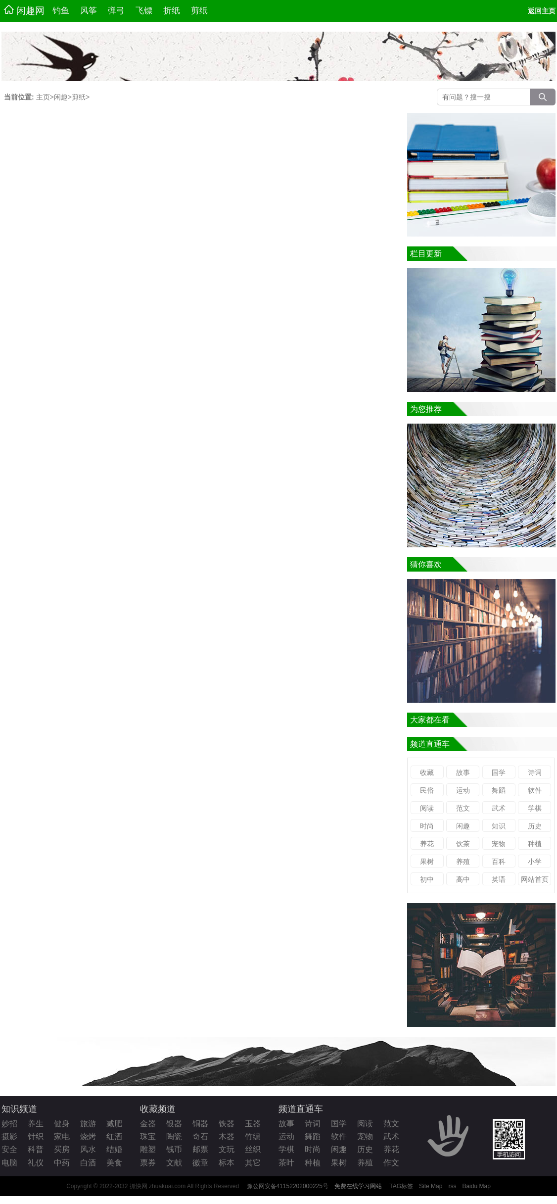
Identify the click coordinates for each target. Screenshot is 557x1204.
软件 (535, 790)
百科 (499, 862)
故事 (463, 772)
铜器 (200, 1123)
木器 (226, 1136)
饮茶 (463, 844)
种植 (535, 844)
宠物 (499, 844)
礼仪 (36, 1162)
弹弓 (116, 10)
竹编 (253, 1136)
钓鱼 (60, 10)
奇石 (200, 1136)
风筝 (88, 10)
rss (452, 1186)
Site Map (430, 1186)
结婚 (114, 1149)
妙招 (9, 1123)
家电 (62, 1136)
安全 (9, 1149)
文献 (174, 1162)
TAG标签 (401, 1186)
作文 (391, 1162)
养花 (427, 844)
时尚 (427, 826)
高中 (463, 879)
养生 (36, 1123)
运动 (463, 790)
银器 (174, 1123)
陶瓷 (174, 1136)
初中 (427, 879)
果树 (427, 862)
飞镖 (144, 10)
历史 (535, 826)
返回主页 (542, 11)
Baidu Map (476, 1186)
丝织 (253, 1149)
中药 (62, 1162)
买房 (62, 1149)
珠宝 (148, 1136)
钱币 (174, 1149)
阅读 (427, 808)
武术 (499, 808)
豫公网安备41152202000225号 (287, 1186)
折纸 (171, 10)
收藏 (427, 772)
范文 (463, 808)
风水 (88, 1149)
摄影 (9, 1136)
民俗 (427, 790)
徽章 (200, 1162)
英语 (499, 879)
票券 (148, 1162)
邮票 (200, 1149)
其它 (253, 1162)
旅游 (88, 1123)
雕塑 (148, 1149)
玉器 (253, 1123)
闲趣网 (24, 10)
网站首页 (535, 879)
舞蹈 (499, 790)
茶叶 (286, 1162)
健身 (62, 1123)
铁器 (226, 1123)
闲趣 (61, 97)
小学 (535, 862)
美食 (114, 1162)
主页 (43, 97)
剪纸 (199, 10)
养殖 (463, 862)
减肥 (114, 1123)
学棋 (535, 808)
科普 (36, 1149)
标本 (226, 1162)
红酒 (114, 1136)
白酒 (88, 1162)
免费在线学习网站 (358, 1186)
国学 (499, 772)
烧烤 (88, 1136)
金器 (148, 1123)
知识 (499, 826)
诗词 (535, 772)
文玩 (226, 1149)
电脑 (9, 1162)
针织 (36, 1136)
